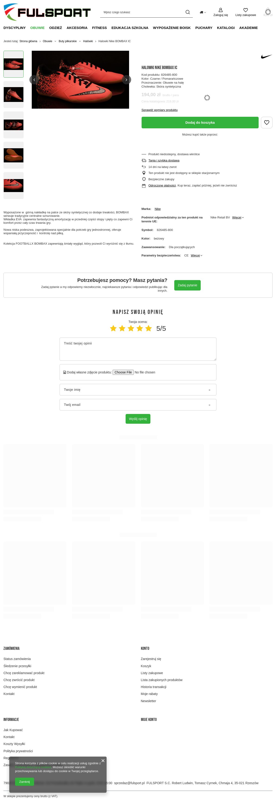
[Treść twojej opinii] (138, 349)
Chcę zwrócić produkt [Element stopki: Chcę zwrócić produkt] (19, 680)
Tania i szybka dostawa (164, 160)
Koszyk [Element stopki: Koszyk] (146, 666)
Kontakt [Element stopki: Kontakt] (8, 694)
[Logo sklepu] (47, 12)
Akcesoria (77, 28)
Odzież (55, 28)
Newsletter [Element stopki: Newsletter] (148, 701)
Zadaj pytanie (187, 285)
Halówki (88, 41)
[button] (34, 79)
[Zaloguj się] (220, 12)
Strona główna (28, 41)
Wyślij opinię (138, 419)
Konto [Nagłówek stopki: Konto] (145, 648)
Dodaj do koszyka (200, 122)
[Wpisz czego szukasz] (146, 12)
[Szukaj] (187, 12)
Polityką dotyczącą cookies (33, 767)
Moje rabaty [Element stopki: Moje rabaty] (149, 694)
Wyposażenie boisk (172, 28)
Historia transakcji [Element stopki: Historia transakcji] (153, 687)
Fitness (99, 28)
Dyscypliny (14, 28)
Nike (158, 209)
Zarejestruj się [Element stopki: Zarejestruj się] (151, 659)
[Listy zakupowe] (245, 12)
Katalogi (226, 28)
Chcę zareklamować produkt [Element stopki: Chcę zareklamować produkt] (23, 673)
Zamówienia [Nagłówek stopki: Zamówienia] (11, 648)
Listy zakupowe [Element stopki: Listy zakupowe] (152, 673)
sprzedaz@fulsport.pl (129, 783)
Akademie (248, 28)
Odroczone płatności (162, 185)
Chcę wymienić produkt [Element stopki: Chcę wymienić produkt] (20, 687)
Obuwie (37, 28)
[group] (80, 80)
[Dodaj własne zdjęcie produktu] (143, 372)
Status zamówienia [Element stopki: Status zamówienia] (17, 659)
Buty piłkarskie (67, 41)
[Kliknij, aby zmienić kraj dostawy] (203, 12)
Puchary (204, 28)
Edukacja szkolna (129, 28)
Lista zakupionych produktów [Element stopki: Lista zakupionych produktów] (162, 680)
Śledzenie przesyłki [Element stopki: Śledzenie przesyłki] (17, 666)
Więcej (236, 217)
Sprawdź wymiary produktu (160, 110)
